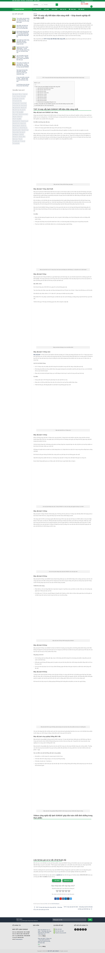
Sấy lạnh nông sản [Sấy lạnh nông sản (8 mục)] (16, 125)
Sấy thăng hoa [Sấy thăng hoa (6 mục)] (15, 134)
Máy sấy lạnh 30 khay (42, 98)
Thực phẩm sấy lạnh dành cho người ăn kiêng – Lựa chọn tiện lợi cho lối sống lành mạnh (22, 20)
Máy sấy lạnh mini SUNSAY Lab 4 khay (45, 88)
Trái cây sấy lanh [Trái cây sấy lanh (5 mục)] (16, 143)
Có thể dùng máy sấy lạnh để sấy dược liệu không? (22, 85)
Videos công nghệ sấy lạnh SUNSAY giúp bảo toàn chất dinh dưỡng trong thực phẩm (54, 103)
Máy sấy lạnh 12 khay (42, 94)
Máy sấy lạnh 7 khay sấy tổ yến (44, 89)
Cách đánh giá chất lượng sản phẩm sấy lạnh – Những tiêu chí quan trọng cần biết (22, 42)
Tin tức (35, 13)
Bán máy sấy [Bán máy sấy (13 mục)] (15, 94)
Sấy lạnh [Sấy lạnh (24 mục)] (14, 116)
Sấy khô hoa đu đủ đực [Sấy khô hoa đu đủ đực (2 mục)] (23, 114)
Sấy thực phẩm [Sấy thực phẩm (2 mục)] (22, 136)
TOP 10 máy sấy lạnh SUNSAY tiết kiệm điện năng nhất (47, 86)
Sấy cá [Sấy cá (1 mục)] (14, 112)
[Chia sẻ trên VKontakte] (63, 898)
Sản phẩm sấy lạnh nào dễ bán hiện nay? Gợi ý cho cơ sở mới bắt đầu (22, 27)
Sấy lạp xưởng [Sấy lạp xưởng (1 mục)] (15, 132)
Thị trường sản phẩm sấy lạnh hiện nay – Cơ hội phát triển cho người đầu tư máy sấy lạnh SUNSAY (22, 65)
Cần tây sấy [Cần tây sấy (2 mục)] (23, 96)
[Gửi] (63, 4)
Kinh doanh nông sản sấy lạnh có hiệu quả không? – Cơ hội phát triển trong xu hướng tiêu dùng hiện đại (22, 34)
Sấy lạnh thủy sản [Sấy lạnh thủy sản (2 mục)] (23, 127)
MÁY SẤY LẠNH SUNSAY (53, 951)
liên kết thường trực (55, 903)
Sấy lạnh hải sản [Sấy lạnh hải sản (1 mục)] (16, 123)
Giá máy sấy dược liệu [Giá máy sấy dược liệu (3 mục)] (17, 100)
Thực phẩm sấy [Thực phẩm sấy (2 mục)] (16, 141)
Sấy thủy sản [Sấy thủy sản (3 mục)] (15, 136)
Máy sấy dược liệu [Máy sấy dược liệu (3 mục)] (16, 107)
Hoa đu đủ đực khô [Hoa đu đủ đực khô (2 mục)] (16, 105)
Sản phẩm (55, 9)
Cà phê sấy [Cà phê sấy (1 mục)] (25, 94)
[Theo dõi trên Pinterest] (85, 929)
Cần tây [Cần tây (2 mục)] (18, 96)
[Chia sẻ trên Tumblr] (68, 898)
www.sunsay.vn (19, 939)
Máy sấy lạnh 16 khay (42, 95)
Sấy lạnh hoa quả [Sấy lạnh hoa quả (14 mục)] (24, 121)
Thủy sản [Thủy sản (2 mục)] (20, 138)
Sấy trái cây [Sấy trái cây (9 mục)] (15, 138)
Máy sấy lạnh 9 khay (42, 91)
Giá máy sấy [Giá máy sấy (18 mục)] (21, 98)
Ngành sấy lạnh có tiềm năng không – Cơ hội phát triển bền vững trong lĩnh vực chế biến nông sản (22, 49)
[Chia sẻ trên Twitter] (58, 898)
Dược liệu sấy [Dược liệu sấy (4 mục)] (15, 98)
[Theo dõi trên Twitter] (80, 929)
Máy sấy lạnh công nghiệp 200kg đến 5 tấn (47, 102)
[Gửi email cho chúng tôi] (78, 0)
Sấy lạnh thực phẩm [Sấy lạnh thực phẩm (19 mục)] (16, 129)
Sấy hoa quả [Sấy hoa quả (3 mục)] (15, 114)
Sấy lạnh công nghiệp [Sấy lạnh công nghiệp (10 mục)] (17, 118)
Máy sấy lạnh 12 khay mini (43, 92)
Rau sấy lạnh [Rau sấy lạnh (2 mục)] (22, 109)
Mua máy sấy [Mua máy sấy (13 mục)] (23, 105)
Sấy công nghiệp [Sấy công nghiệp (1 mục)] (20, 112)
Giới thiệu (46, 9)
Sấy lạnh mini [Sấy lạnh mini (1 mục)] (23, 123)
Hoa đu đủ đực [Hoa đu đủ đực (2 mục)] (23, 103)
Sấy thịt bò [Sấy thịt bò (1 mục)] (21, 134)
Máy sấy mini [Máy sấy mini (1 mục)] (23, 107)
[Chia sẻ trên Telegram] (71, 898)
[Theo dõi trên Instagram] (75, 0)
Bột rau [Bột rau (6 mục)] (20, 94)
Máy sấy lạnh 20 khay (42, 97)
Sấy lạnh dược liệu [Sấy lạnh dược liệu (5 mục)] (16, 121)
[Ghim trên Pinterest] (60, 898)
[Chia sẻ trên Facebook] (55, 898)
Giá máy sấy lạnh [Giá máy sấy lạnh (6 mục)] (16, 103)
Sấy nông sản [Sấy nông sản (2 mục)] (22, 132)
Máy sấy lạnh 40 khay (42, 100)
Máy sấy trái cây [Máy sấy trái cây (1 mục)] (16, 109)
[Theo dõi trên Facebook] (74, 0)
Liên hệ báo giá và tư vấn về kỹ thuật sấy (44, 105)
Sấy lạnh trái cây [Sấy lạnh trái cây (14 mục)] (25, 129)
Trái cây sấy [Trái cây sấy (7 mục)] (22, 141)
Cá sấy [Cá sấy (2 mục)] (14, 96)
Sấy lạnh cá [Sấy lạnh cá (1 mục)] (19, 116)
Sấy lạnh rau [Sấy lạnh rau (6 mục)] (23, 125)
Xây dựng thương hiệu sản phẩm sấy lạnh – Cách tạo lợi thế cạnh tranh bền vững (22, 72)
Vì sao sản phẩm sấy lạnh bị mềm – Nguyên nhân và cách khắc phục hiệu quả (22, 79)
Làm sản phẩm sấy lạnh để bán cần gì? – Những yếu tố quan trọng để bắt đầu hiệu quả (22, 57)
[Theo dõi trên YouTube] (79, 0)
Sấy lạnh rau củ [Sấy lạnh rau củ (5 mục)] (16, 127)
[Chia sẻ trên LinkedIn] (65, 898)
